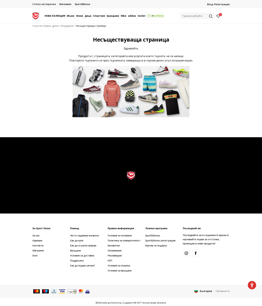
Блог (35, 255)
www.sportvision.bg (111, 302)
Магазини (38, 250)
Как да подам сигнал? (82, 265)
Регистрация (222, 4)
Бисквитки (114, 245)
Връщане (75, 250)
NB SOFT (137, 302)
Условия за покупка (119, 265)
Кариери (37, 240)
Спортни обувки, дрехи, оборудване (53, 25)
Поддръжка (77, 260)
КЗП (110, 260)
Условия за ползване (120, 235)
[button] (197, 16)
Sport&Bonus (152, 235)
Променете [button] (223, 291)
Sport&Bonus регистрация (160, 240)
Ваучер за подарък (156, 245)
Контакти (37, 245)
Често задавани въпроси (84, 235)
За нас (36, 235)
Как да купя (76, 240)
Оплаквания (114, 250)
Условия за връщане (120, 270)
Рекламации (115, 255)
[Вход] (218, 15)
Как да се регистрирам (83, 245)
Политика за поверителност (124, 240)
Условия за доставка (82, 255)
